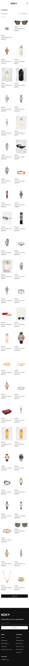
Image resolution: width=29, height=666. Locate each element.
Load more (14, 596)
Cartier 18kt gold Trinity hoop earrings (7, 37)
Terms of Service (20, 646)
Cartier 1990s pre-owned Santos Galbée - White (7, 180)
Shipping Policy (20, 640)
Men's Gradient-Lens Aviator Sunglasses (7, 228)
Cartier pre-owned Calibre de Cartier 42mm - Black (20, 468)
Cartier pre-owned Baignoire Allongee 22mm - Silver (20, 515)
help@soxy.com (5, 659)
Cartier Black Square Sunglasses (20, 28)
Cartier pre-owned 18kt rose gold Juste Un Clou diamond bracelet (7, 539)
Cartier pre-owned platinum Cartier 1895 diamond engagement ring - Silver (20, 252)
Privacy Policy (19, 649)
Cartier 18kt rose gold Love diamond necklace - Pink (7, 587)
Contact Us (19, 652)
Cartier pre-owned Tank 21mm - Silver (20, 420)
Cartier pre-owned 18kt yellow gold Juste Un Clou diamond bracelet (20, 372)
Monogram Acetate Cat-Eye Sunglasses (20, 157)
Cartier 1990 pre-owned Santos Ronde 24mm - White (20, 204)
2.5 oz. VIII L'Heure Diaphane (7, 348)
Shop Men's (4, 640)
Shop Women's (5, 643)
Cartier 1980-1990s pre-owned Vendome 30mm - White (20, 492)
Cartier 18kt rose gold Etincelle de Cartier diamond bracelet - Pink (20, 180)
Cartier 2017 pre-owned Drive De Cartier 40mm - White (20, 348)
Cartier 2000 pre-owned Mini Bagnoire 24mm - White (20, 563)
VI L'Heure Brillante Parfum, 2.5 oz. (20, 133)
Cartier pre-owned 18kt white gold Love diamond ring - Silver (20, 300)
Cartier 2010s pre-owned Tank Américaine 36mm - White (7, 157)
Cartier (3, 35)
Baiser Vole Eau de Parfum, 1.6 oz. (7, 276)
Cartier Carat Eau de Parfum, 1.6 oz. (7, 85)
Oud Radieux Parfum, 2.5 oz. (7, 444)
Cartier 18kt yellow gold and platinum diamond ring (20, 587)
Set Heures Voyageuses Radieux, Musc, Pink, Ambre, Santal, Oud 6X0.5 (7, 324)
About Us (18, 637)
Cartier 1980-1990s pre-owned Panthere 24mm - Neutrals (7, 396)
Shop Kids (3, 646)
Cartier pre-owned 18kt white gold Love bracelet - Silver (20, 396)
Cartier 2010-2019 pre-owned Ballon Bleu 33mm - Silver (7, 252)
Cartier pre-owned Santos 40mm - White (7, 468)
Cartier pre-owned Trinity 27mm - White (7, 515)
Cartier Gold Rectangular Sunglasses (20, 531)
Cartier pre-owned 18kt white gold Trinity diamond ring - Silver (7, 492)
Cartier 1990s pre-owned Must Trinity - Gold (7, 61)
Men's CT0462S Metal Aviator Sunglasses (20, 324)
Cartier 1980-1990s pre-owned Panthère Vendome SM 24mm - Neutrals (7, 563)
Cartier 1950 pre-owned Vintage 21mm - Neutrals (20, 109)
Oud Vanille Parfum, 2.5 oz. (20, 444)
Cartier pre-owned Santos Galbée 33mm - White (7, 109)
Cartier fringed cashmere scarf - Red (7, 420)
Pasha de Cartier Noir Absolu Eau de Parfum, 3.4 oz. (20, 85)
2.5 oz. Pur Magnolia (19, 61)
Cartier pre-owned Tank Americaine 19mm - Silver (7, 133)
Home (2, 637)
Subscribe (14, 627)
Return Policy (19, 643)
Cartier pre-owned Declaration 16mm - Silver (20, 228)
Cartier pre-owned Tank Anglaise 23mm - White (20, 276)
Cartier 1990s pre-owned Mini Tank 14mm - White (7, 204)
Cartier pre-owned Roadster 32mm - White (7, 300)
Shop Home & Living (6, 649)
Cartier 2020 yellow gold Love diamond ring (7, 372)
